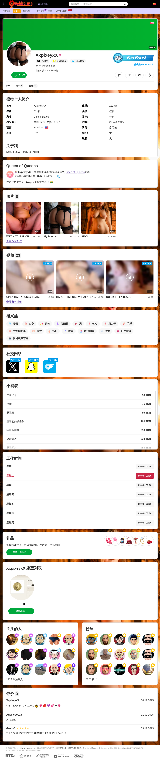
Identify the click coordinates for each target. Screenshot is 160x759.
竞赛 (50, 11)
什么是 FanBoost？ (144, 64)
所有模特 (6, 11)
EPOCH (63, 748)
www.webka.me (28, 748)
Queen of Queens (75, 172)
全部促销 (41, 10)
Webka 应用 (62, 10)
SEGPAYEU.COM (74, 748)
